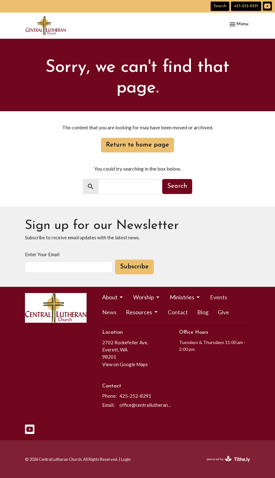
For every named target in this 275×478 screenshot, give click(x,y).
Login (126, 459)
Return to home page (137, 145)
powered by (228, 459)
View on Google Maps (125, 364)
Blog (202, 312)
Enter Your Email (42, 254)
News (109, 312)
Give (223, 312)
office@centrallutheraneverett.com (146, 405)
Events (218, 297)
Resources (142, 312)
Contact (178, 312)
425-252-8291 (246, 6)
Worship (146, 297)
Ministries (185, 297)
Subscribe (134, 267)
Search (220, 6)
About (113, 297)
